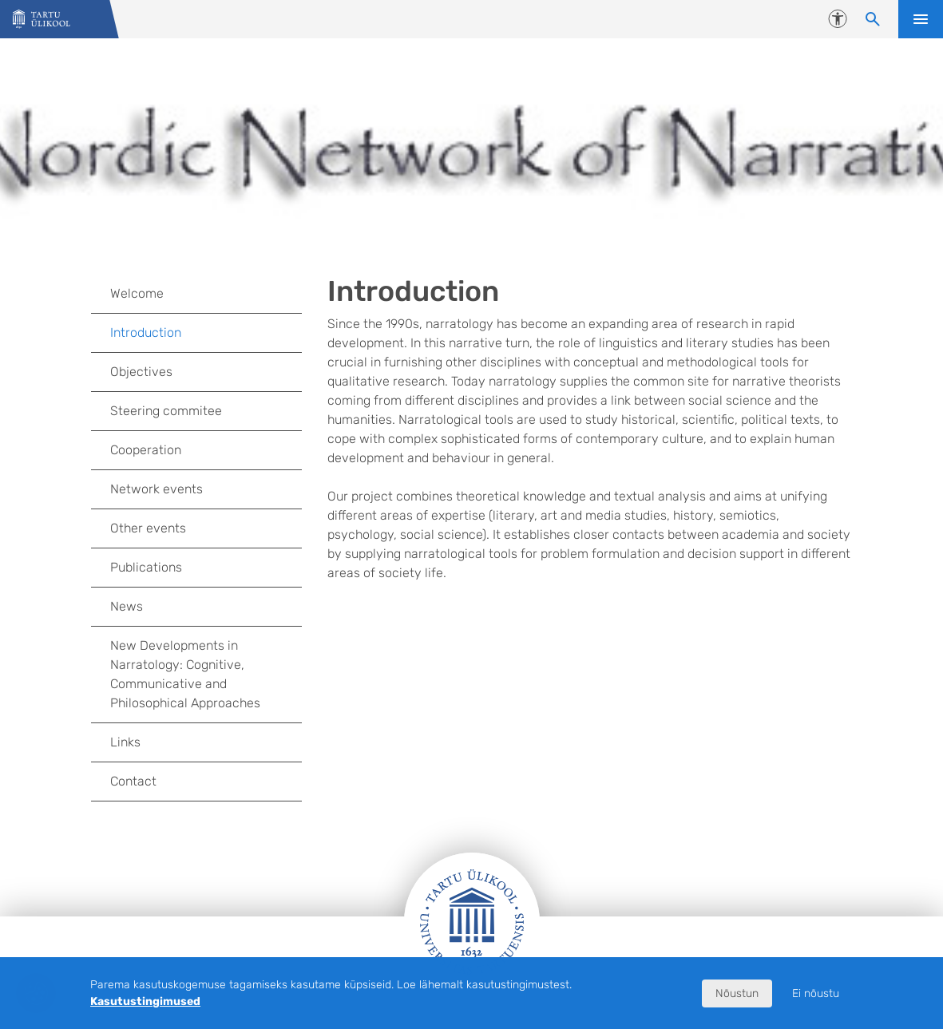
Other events (148, 528)
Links (125, 742)
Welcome (137, 293)
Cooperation (145, 449)
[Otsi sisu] (873, 19)
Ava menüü (920, 19)
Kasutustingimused (145, 1001)
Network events (205, 489)
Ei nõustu (815, 993)
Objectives (141, 371)
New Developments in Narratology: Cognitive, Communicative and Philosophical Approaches (185, 674)
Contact (133, 781)
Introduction (145, 332)
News (126, 606)
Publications (146, 567)
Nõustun (737, 993)
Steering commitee (166, 410)
